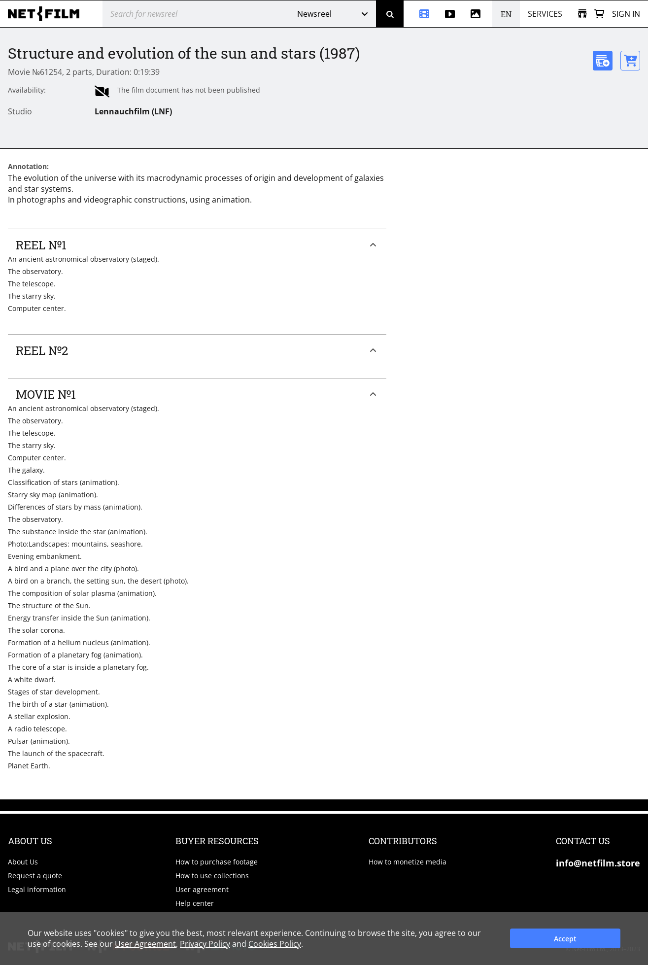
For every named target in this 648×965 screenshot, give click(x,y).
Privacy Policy (205, 943)
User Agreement (145, 943)
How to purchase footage (216, 861)
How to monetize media (407, 861)
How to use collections (212, 875)
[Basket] (599, 14)
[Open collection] (582, 14)
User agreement (202, 889)
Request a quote (35, 875)
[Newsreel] (420, 13)
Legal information (37, 889)
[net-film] (47, 13)
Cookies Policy (274, 943)
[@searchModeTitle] (191, 13)
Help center (194, 903)
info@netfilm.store (598, 863)
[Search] (390, 13)
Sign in (626, 13)
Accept (565, 938)
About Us (23, 861)
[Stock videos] (450, 13)
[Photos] (477, 13)
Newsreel (314, 13)
